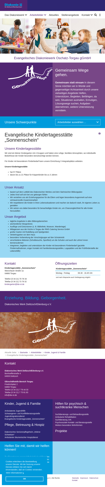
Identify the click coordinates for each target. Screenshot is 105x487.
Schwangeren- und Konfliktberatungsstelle (22, 413)
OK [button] (24, 479)
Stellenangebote (70, 15)
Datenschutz (93, 478)
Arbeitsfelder (38, 15)
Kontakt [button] (87, 15)
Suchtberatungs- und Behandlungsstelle (72, 414)
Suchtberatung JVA (63, 420)
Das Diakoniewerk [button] (16, 15)
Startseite (24, 352)
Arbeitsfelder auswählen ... (78, 122)
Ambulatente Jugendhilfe (15, 411)
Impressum (84, 478)
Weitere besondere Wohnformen (68, 425)
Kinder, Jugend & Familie (55, 352)
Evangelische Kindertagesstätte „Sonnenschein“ (25, 419)
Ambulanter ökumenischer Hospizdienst (21, 437)
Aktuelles (54, 15)
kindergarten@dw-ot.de (14, 284)
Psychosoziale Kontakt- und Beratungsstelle (73, 422)
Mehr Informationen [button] (14, 473)
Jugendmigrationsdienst (15, 416)
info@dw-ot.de (11, 395)
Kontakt (75, 480)
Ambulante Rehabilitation (65, 417)
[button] (100, 15)
